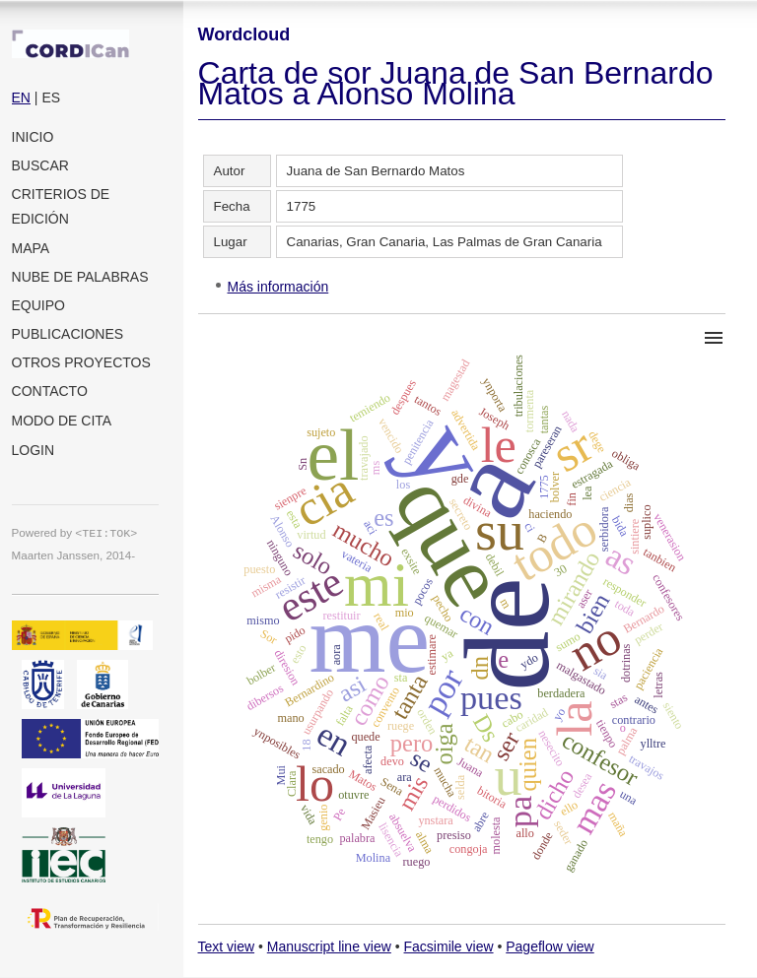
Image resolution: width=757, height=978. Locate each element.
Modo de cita (62, 420)
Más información (278, 286)
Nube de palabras (80, 277)
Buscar (40, 165)
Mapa (31, 248)
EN (21, 97)
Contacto (50, 391)
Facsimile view (449, 946)
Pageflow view (550, 946)
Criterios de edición (61, 206)
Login (33, 450)
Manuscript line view (329, 946)
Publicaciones (68, 334)
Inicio (33, 137)
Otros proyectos (81, 362)
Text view (226, 946)
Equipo (38, 305)
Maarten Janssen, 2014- (74, 555)
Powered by (75, 532)
